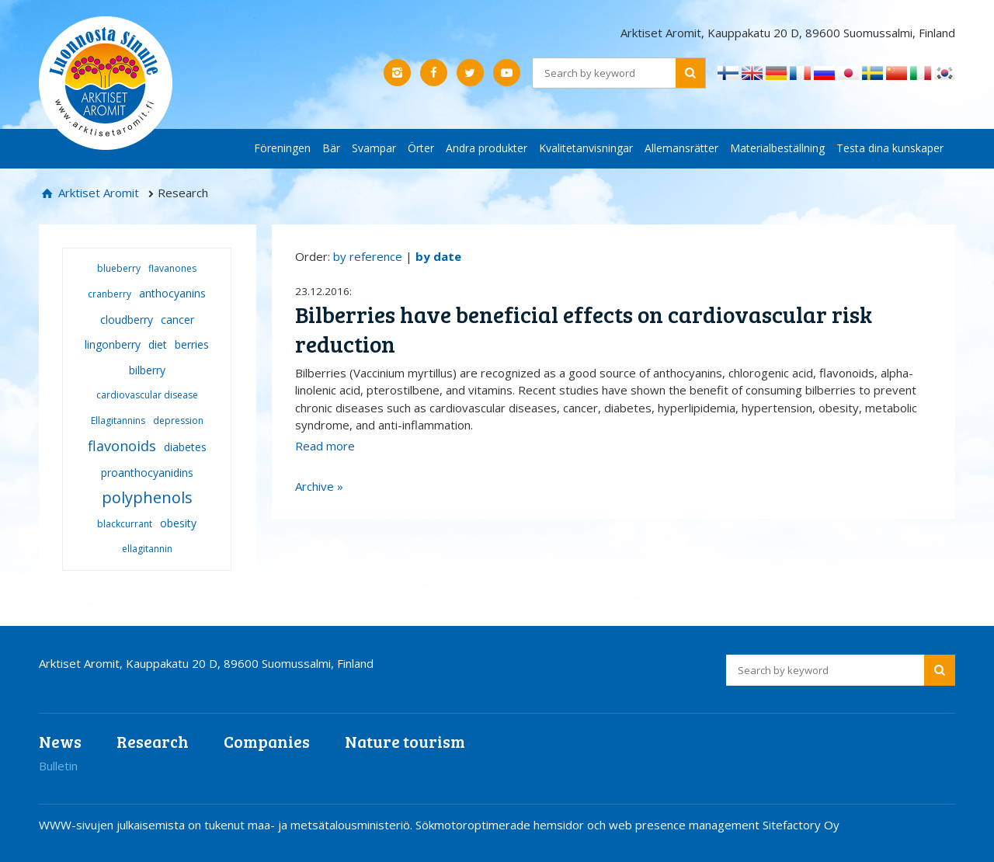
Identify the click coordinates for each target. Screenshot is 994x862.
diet (157, 344)
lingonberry (113, 344)
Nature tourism (405, 741)
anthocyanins (172, 293)
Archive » (319, 486)
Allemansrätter (681, 148)
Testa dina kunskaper (890, 148)
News (60, 741)
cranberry (109, 294)
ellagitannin (147, 548)
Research (152, 741)
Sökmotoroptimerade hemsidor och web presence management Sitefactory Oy (627, 824)
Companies (267, 741)
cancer (177, 319)
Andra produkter (486, 148)
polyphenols (147, 497)
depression (178, 420)
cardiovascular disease (147, 394)
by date (438, 256)
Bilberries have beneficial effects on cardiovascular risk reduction (583, 329)
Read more (325, 446)
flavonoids (122, 445)
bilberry (147, 370)
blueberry (119, 268)
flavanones (172, 268)
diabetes (185, 447)
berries (192, 344)
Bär (331, 148)
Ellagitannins (118, 420)
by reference (367, 256)
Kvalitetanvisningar (586, 148)
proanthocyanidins (147, 472)
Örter (421, 148)
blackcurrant (124, 523)
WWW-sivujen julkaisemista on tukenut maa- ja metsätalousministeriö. (227, 824)
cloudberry (126, 319)
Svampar (374, 148)
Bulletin (58, 765)
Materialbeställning (777, 148)
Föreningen (282, 148)
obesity (178, 523)
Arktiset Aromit (97, 192)
